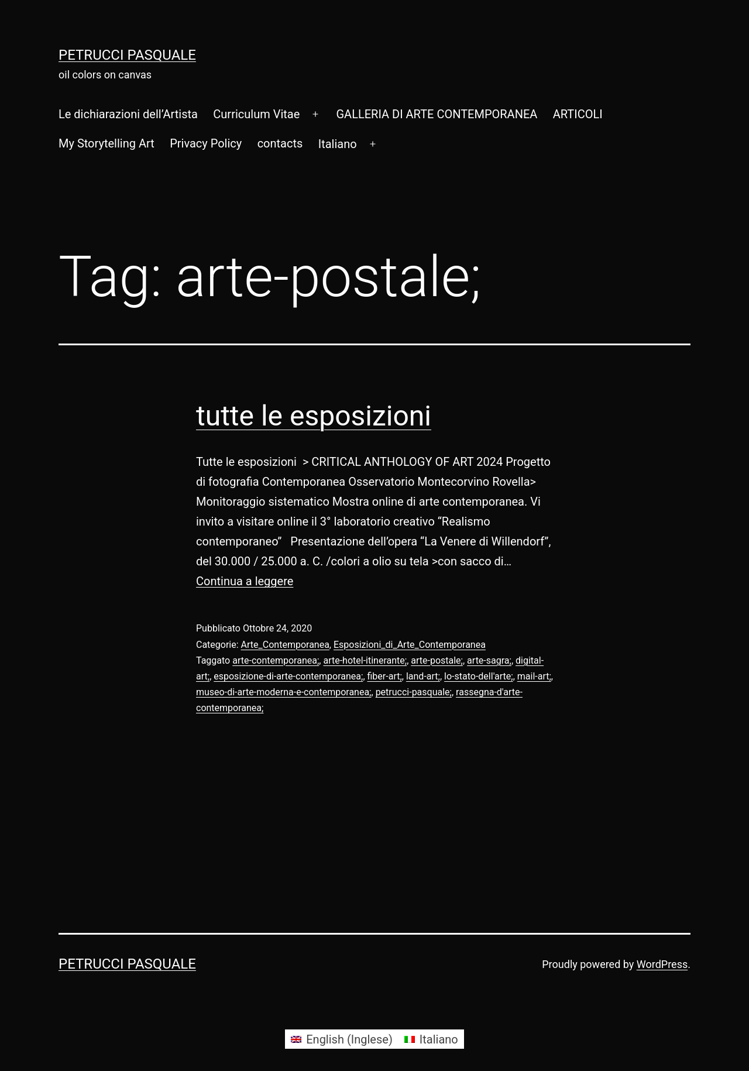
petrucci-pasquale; (414, 692)
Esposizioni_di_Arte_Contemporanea (410, 644)
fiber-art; (384, 676)
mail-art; (534, 676)
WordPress (662, 964)
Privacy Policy (206, 143)
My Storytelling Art (106, 143)
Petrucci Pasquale (127, 55)
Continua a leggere (244, 581)
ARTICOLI (578, 114)
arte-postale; (437, 660)
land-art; (423, 676)
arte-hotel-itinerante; (365, 660)
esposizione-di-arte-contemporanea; (288, 676)
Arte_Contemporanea (285, 644)
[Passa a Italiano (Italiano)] (431, 1039)
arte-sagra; (489, 660)
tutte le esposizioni (313, 415)
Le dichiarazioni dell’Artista (128, 114)
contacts (280, 143)
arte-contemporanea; (275, 660)
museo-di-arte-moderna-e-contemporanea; (284, 692)
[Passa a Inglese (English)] (341, 1039)
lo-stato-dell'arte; (478, 676)
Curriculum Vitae (256, 114)
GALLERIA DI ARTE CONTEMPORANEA (436, 114)
